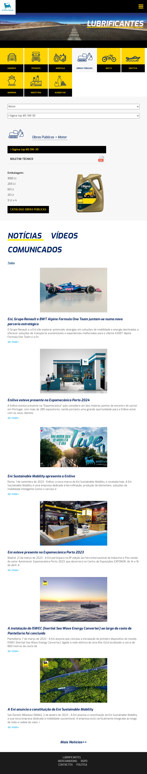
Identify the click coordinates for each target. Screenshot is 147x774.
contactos (65, 765)
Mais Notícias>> (73, 742)
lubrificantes (72, 757)
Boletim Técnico (21, 159)
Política (81, 765)
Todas (11, 263)
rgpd (84, 761)
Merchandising (67, 761)
